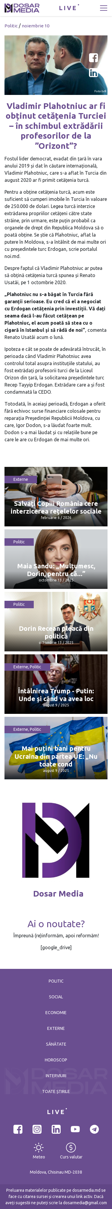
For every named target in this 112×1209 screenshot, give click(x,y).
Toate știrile (56, 1091)
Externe (20, 479)
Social (56, 996)
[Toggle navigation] (104, 8)
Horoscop (56, 1060)
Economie (56, 1012)
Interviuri (56, 1075)
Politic (11, 25)
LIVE (68, 7)
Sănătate (56, 1044)
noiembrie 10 (35, 25)
